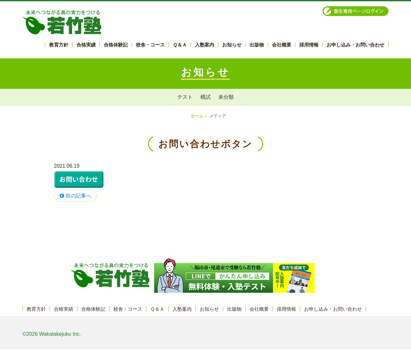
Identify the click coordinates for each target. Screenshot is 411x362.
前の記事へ (75, 195)
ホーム (197, 116)
